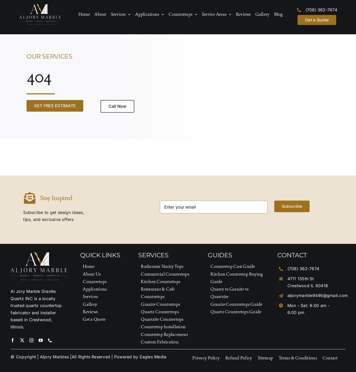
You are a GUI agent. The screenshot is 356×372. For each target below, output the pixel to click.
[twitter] (22, 340)
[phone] (50, 340)
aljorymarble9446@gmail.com (317, 295)
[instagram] (31, 340)
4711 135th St (300, 278)
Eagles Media (153, 356)
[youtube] (41, 340)
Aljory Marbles (54, 356)
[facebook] (13, 340)
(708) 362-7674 (321, 9)
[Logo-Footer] (40, 6)
